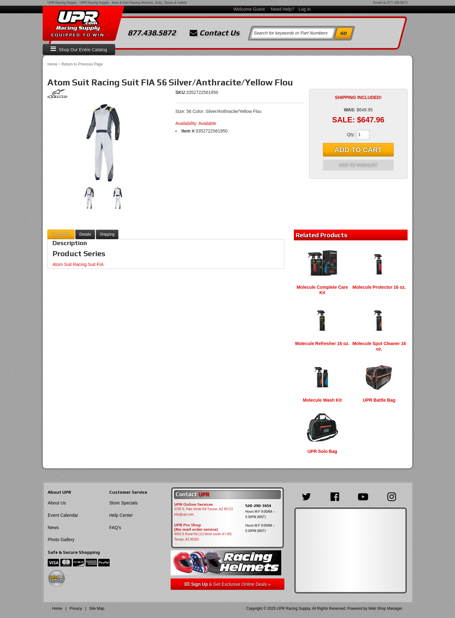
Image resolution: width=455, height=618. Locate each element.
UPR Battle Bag (379, 400)
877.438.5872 (397, 2)
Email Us (379, 2)
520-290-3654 (258, 505)
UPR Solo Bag (322, 451)
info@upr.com (184, 514)
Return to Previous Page (82, 64)
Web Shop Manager (385, 608)
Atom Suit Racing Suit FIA (78, 264)
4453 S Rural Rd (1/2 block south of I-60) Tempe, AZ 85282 (203, 536)
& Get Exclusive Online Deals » (227, 584)
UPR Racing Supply (62, 2)
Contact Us (215, 33)
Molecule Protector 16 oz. (379, 287)
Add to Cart (358, 150)
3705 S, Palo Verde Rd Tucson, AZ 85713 (203, 509)
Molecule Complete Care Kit (322, 290)
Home (52, 64)
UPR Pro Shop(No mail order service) (196, 527)
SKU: (180, 92)
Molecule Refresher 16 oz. (322, 343)
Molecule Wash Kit (322, 400)
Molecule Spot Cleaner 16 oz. (379, 346)
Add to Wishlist (358, 165)
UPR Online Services (193, 504)
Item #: (188, 130)
